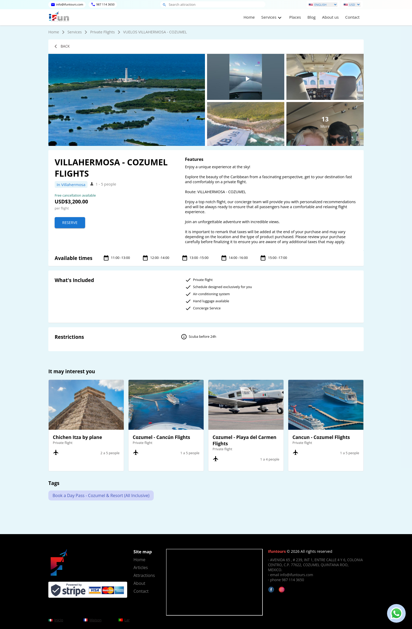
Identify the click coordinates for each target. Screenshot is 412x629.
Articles (140, 567)
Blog (311, 17)
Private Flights (102, 31)
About (139, 583)
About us (330, 17)
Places (295, 17)
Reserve (70, 222)
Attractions (144, 575)
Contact (352, 17)
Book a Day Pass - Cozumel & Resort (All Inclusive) (101, 495)
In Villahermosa (71, 184)
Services (75, 31)
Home (249, 17)
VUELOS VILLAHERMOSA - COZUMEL (155, 31)
